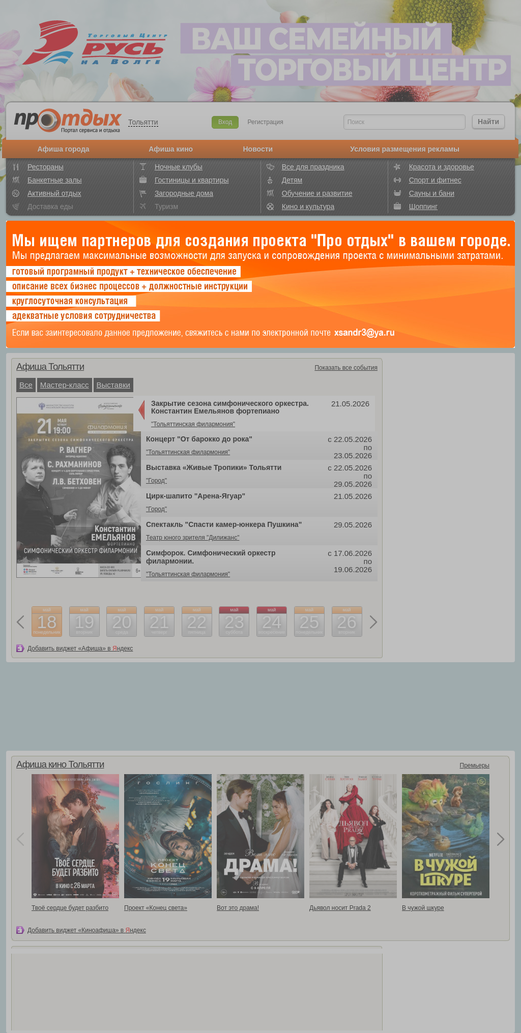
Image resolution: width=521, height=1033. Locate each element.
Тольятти (143, 122)
